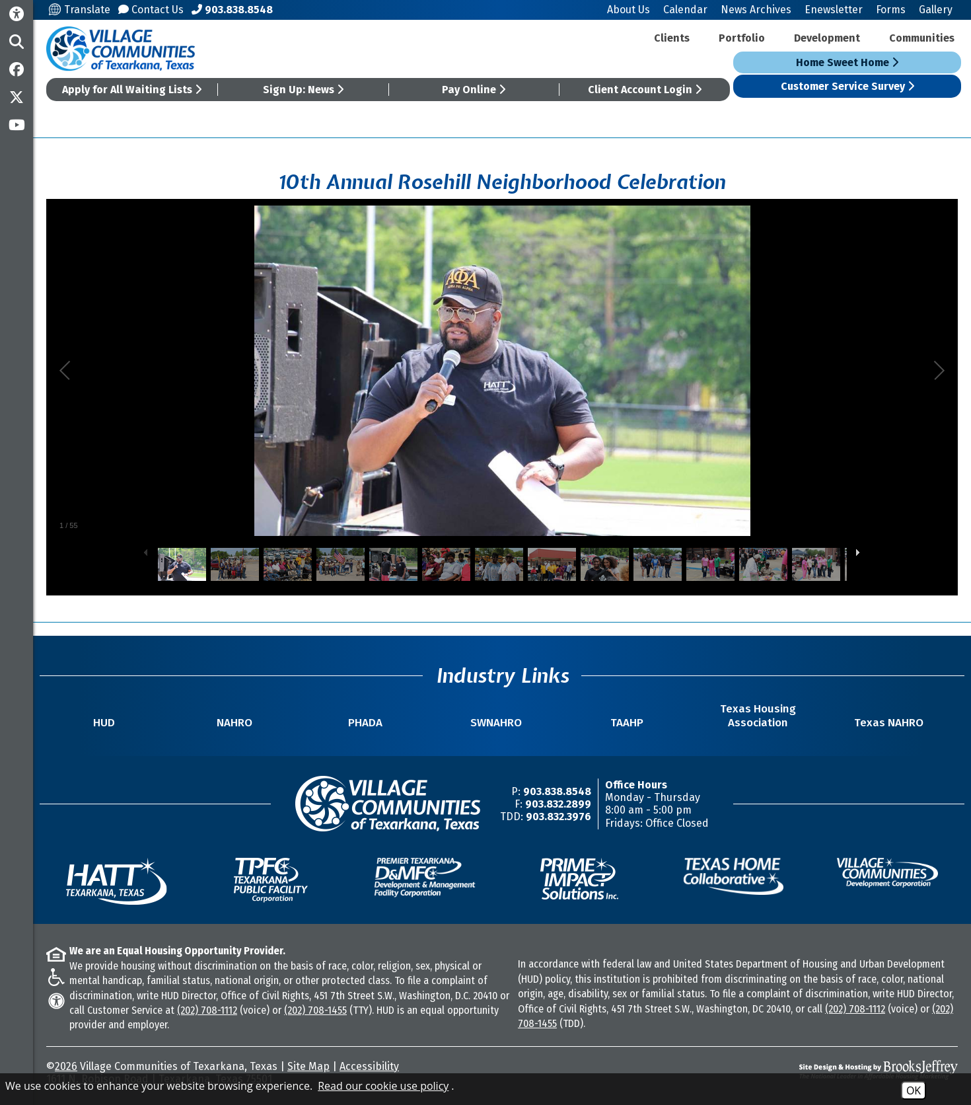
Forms (891, 9)
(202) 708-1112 (207, 1010)
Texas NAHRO (888, 723)
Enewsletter (834, 9)
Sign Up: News (303, 89)
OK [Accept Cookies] (913, 1090)
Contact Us (151, 9)
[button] (16, 42)
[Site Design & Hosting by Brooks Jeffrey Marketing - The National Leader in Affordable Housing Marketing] (844, 1070)
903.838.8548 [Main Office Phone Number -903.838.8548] (557, 791)
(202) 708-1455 (315, 1010)
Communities (921, 38)
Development (827, 38)
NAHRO (234, 723)
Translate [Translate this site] (79, 9)
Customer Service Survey (847, 86)
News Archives (756, 9)
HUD (104, 723)
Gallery (936, 9)
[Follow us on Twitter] (16, 97)
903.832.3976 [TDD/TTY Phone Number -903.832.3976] (558, 816)
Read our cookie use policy (383, 1086)
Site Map (308, 1066)
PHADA (365, 723)
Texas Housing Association (758, 716)
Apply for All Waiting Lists (131, 89)
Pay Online (473, 89)
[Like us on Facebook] (16, 69)
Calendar (685, 9)
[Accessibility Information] (16, 14)
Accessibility (369, 1066)
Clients (672, 38)
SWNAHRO (496, 723)
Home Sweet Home (847, 62)
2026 (66, 1066)
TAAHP (626, 723)
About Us (628, 9)
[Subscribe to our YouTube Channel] (16, 125)
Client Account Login (644, 89)
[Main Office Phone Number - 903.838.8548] (232, 9)
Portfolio (742, 38)
